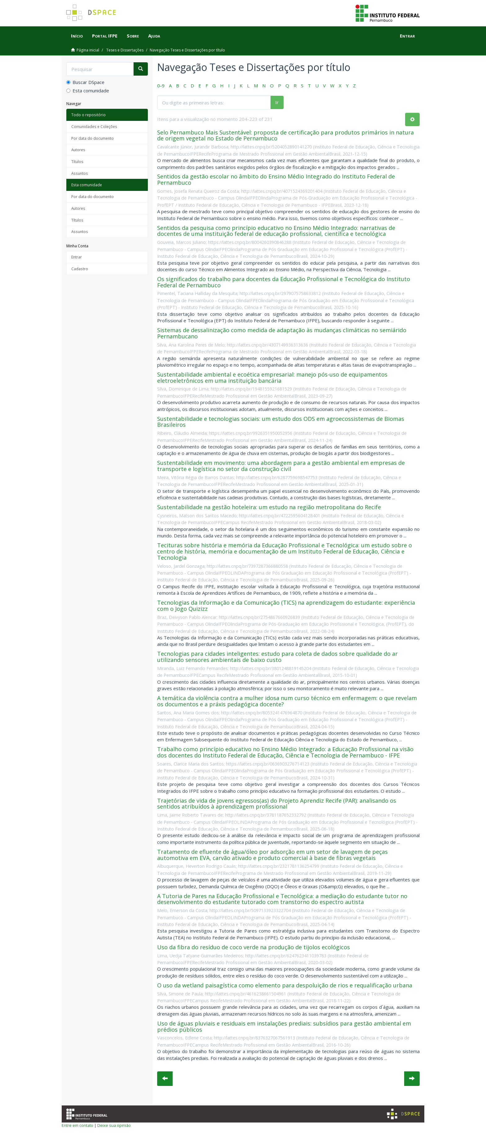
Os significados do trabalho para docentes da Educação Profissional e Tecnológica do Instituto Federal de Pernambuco (283, 282)
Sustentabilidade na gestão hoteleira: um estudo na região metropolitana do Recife (269, 507)
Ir (277, 102)
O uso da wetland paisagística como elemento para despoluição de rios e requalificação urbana (284, 985)
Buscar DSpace (85, 82)
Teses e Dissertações (125, 50)
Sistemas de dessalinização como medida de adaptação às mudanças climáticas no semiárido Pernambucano (281, 333)
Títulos (77, 161)
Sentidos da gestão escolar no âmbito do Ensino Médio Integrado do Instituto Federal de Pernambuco (276, 179)
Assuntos (79, 173)
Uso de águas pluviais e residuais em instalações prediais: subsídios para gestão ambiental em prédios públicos (284, 1026)
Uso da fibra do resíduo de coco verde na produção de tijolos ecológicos (253, 947)
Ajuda (154, 36)
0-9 (161, 85)
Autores (78, 149)
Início (77, 36)
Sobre (133, 36)
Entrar (76, 256)
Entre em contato (77, 1125)
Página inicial (88, 50)
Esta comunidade (87, 90)
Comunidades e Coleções (94, 126)
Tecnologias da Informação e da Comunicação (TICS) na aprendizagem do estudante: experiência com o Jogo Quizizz (286, 605)
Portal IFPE (104, 36)
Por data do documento (92, 138)
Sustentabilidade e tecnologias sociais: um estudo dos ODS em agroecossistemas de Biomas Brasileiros (280, 422)
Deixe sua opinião (114, 1125)
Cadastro (79, 268)
